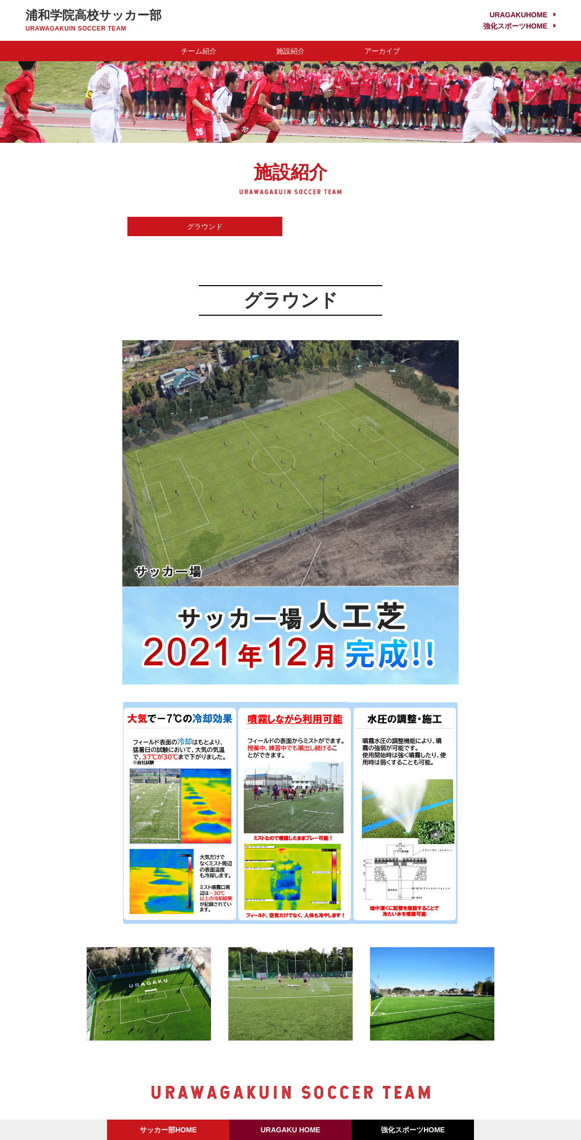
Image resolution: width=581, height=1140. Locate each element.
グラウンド (205, 226)
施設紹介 (290, 51)
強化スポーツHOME (515, 26)
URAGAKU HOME (290, 1130)
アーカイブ (382, 51)
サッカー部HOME (168, 1130)
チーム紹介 (199, 51)
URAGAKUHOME (518, 15)
